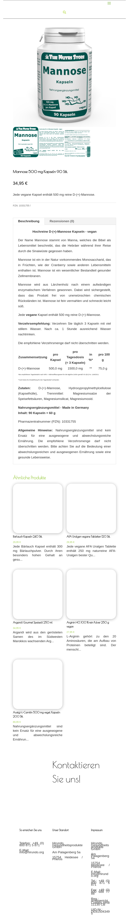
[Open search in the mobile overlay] (64, 12)
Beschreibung (28, 221)
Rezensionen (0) (62, 221)
